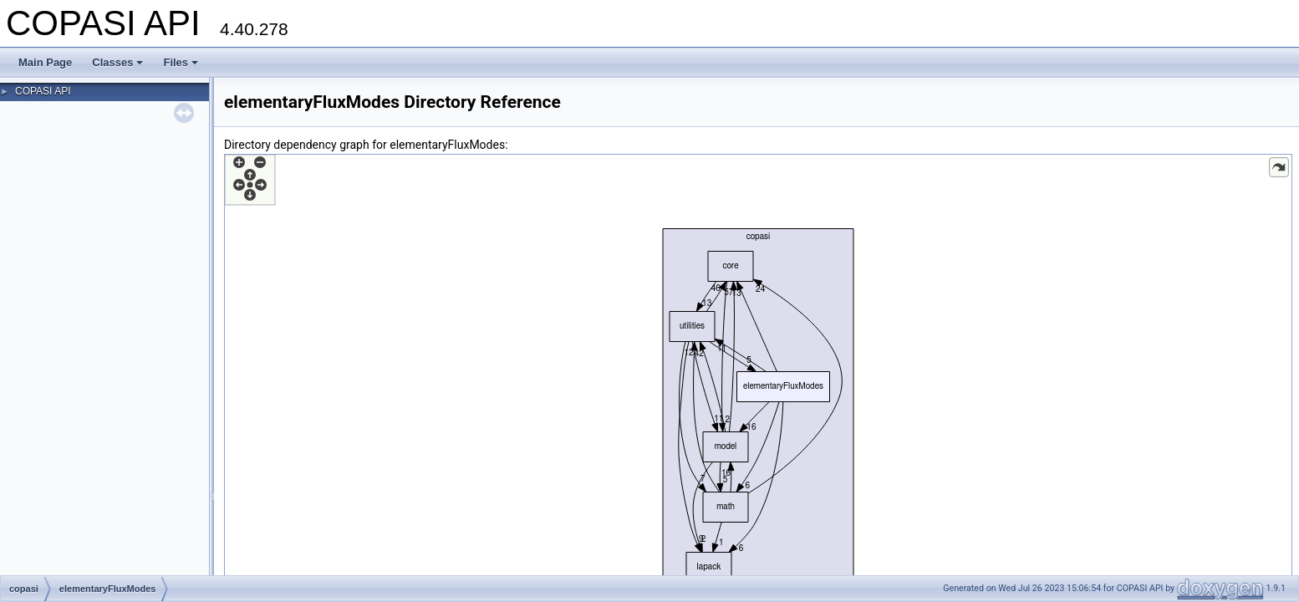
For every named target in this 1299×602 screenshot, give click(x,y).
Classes (117, 62)
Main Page (45, 62)
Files (180, 62)
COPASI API (42, 91)
